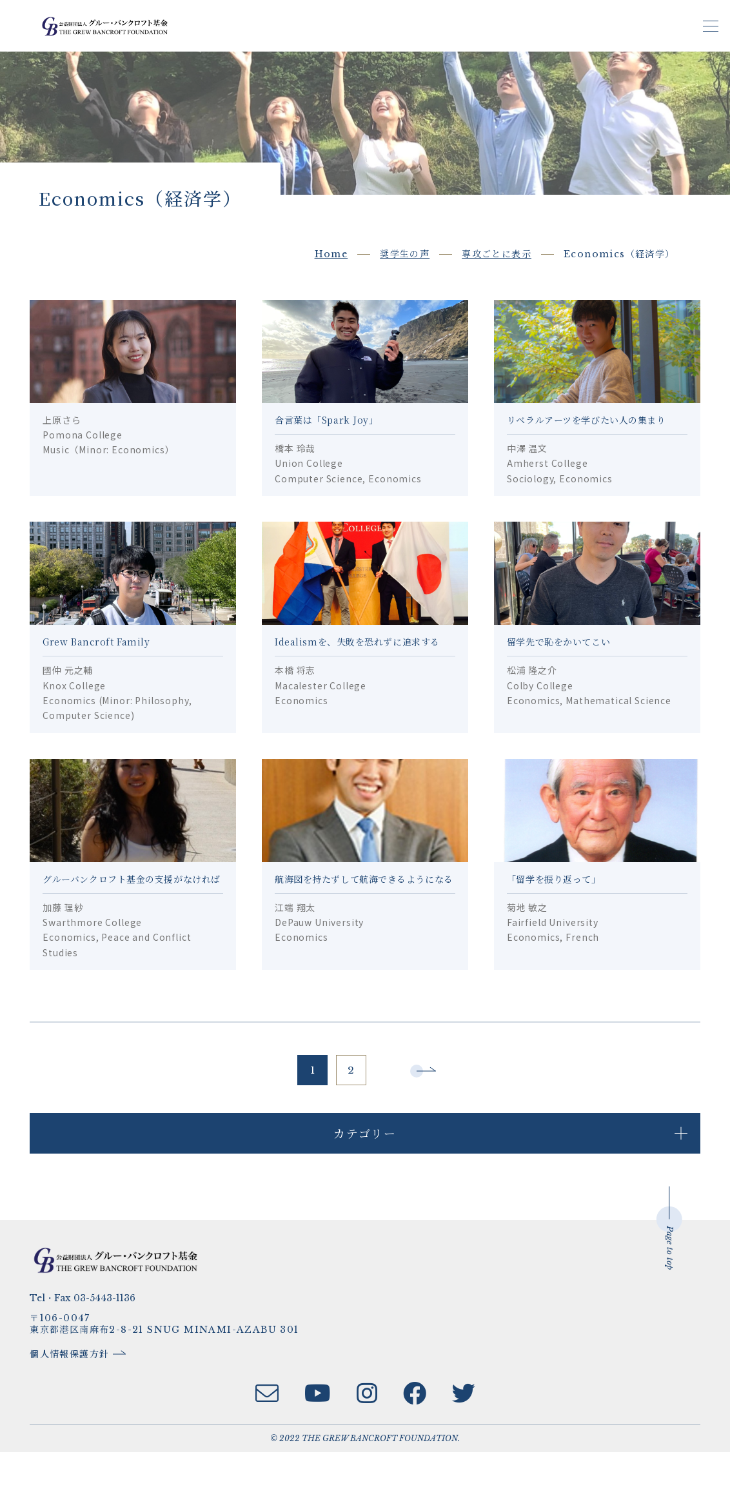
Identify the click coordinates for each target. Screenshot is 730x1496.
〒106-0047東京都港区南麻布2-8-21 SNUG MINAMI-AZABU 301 (173, 1368)
